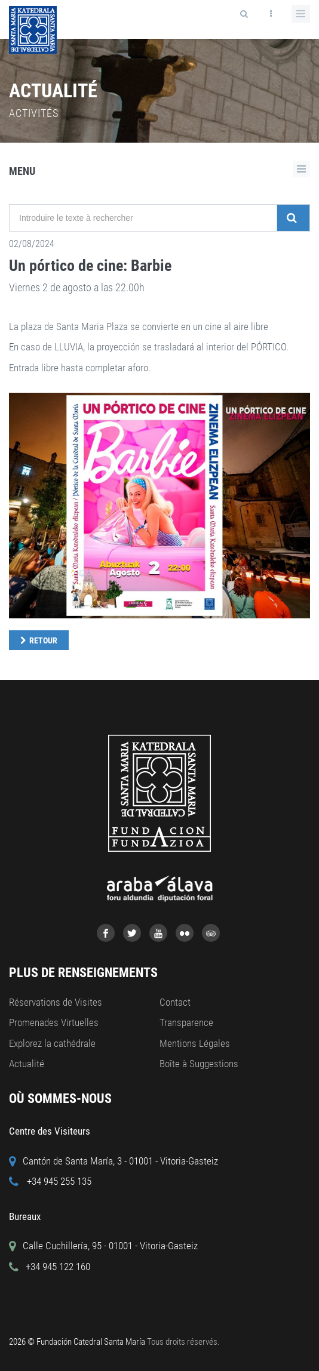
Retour (43, 640)
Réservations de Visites (55, 1002)
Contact (175, 1002)
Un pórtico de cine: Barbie (90, 266)
